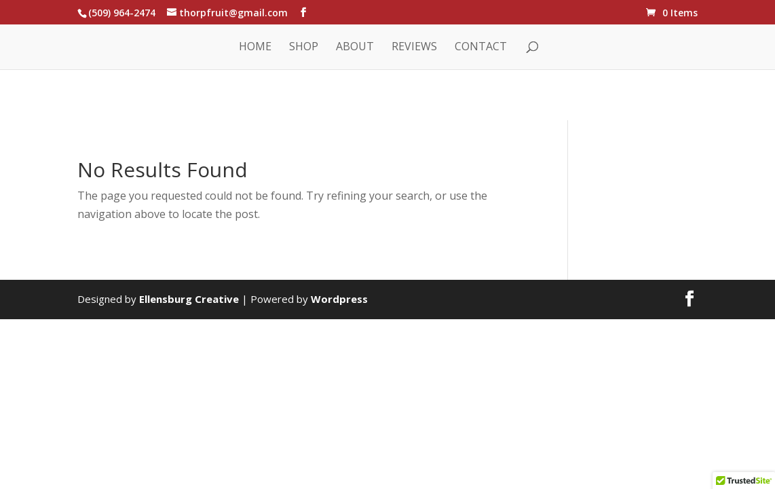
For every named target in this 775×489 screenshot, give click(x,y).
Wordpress (339, 299)
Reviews (414, 47)
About (355, 47)
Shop (303, 47)
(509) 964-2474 (121, 12)
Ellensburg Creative (189, 299)
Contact (481, 47)
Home (255, 47)
